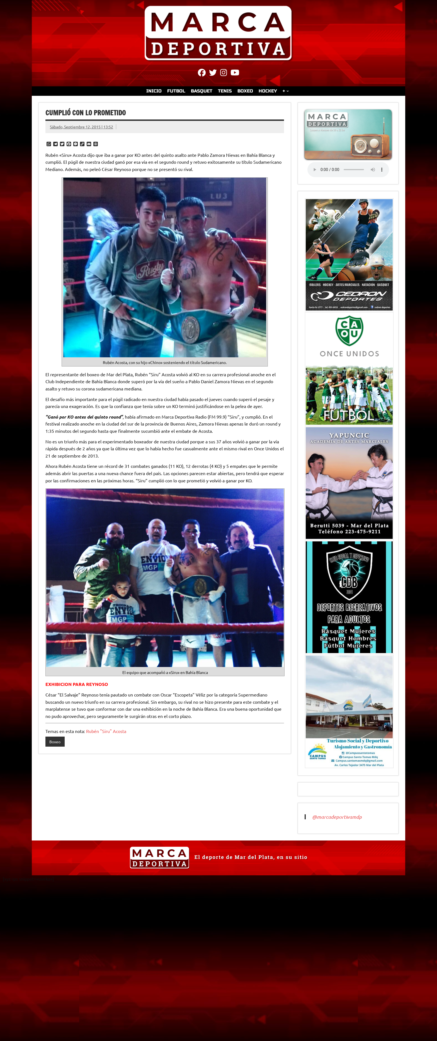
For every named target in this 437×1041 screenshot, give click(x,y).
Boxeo (54, 741)
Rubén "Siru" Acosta (106, 731)
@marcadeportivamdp (337, 817)
